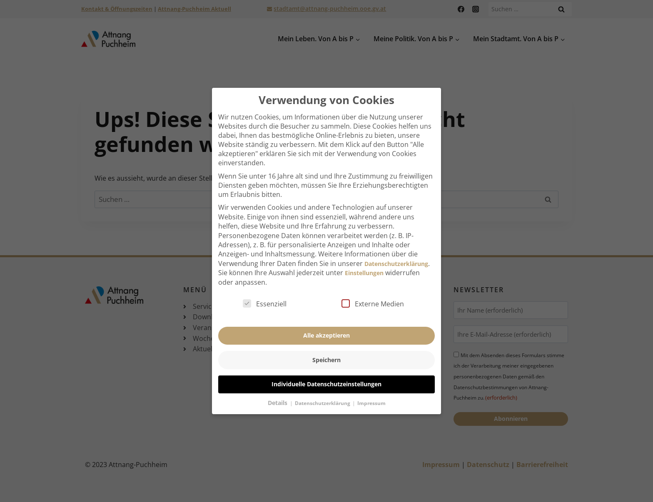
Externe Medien (372, 292)
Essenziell (265, 292)
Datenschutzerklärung (396, 252)
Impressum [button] (371, 392)
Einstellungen (364, 262)
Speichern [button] (326, 349)
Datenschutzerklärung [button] (323, 392)
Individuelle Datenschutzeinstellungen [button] (326, 373)
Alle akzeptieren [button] (326, 324)
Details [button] (278, 392)
